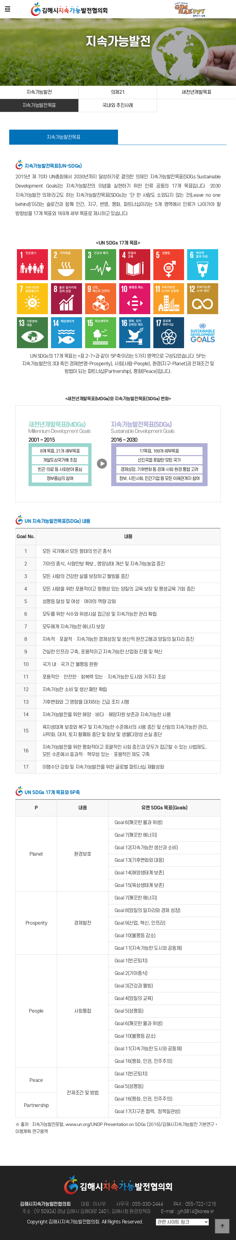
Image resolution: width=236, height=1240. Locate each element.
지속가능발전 (39, 92)
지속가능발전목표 (39, 105)
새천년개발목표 (196, 92)
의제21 (118, 92)
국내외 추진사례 (117, 105)
